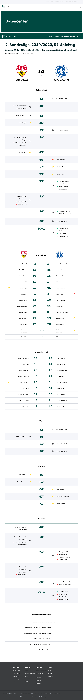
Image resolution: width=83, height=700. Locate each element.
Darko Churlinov (20, 105)
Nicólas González (22, 108)
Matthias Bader (63, 130)
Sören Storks (46, 644)
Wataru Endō (23, 294)
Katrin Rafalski (46, 627)
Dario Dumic (59, 276)
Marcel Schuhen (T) (61, 264)
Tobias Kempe (63, 221)
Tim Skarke (60, 376)
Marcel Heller (63, 184)
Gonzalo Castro (20, 142)
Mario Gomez (20, 115)
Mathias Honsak (63, 186)
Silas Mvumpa (23, 300)
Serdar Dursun (63, 98)
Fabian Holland (60, 300)
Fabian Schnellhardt (65, 214)
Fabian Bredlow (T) (23, 358)
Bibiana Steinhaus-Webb (25, 54)
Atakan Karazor (23, 276)
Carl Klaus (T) (61, 358)
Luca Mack (21, 201)
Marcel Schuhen (63, 236)
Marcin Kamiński (22, 282)
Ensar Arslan (61, 394)
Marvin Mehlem (63, 211)
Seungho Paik (63, 181)
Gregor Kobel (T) (22, 264)
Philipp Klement (22, 318)
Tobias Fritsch (46, 638)
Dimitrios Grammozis (62, 166)
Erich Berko (60, 406)
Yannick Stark (60, 270)
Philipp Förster (22, 145)
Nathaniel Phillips (23, 376)
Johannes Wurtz (62, 400)
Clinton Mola (25, 388)
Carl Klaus (62, 233)
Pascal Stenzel (22, 204)
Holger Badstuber (23, 370)
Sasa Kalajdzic (21, 196)
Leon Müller (62, 228)
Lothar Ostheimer (47, 633)
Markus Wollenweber (48, 650)
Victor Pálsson (60, 159)
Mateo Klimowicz (19, 137)
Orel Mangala (23, 122)
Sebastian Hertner (61, 282)
